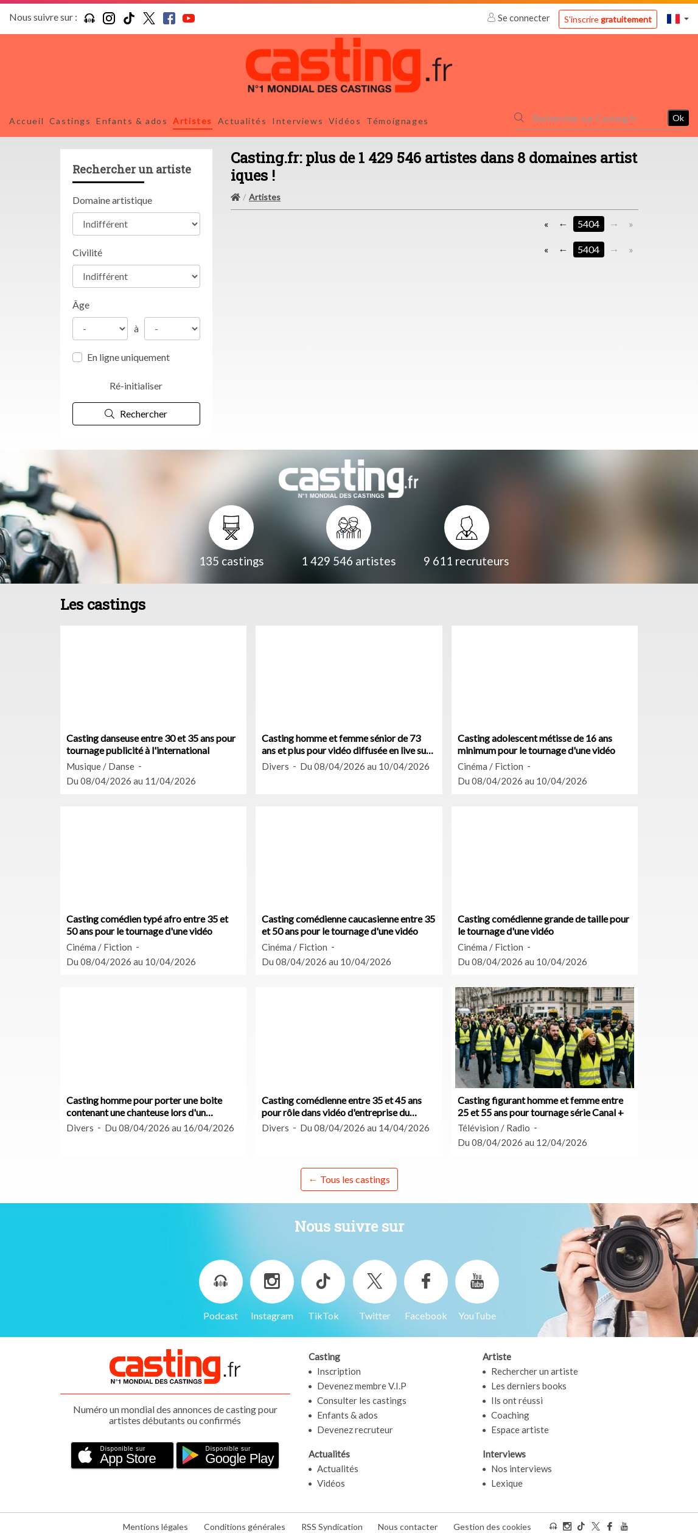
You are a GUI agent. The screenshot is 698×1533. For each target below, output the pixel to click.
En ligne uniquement (128, 350)
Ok (678, 114)
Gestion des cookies (492, 1520)
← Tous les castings (349, 1172)
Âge (80, 298)
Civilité (87, 245)
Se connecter (519, 17)
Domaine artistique (112, 193)
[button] (678, 18)
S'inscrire (608, 19)
